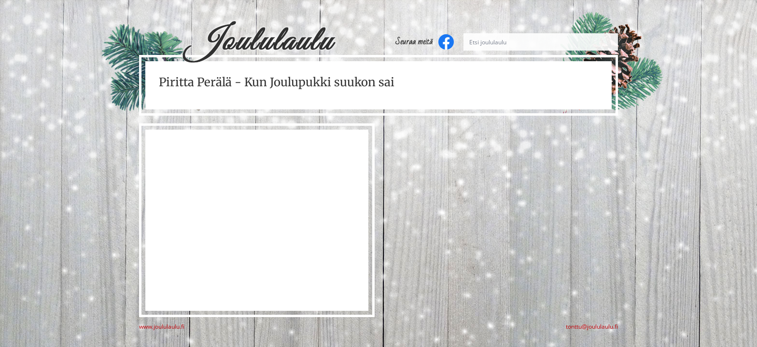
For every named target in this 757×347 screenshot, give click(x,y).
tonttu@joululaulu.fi (592, 327)
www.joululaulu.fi (161, 327)
